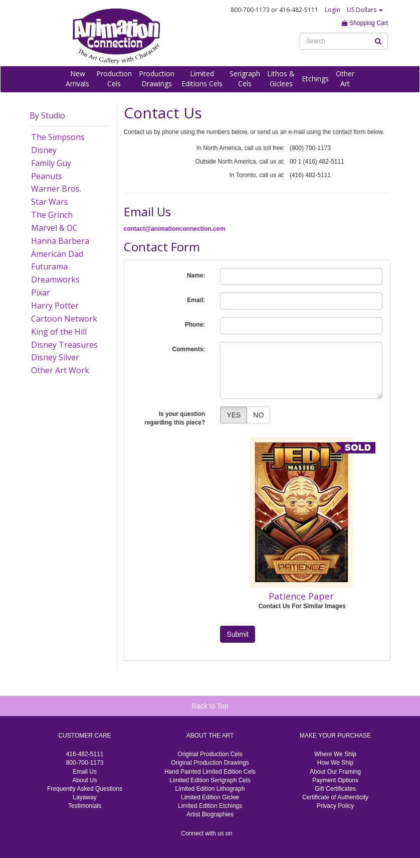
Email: (196, 300)
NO (258, 415)
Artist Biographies (210, 814)
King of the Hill (59, 331)
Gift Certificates (335, 788)
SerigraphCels (245, 78)
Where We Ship (335, 754)
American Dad (57, 253)
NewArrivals (77, 78)
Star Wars (49, 201)
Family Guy (51, 163)
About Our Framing (335, 771)
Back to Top (210, 706)
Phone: (195, 324)
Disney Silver (55, 357)
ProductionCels (114, 78)
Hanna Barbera (60, 240)
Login (332, 10)
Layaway (84, 797)
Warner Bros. (56, 188)
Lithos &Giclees (281, 78)
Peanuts (46, 176)
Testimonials (84, 805)
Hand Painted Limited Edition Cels (210, 771)
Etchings (315, 78)
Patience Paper (301, 596)
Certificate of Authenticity (335, 797)
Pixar (40, 292)
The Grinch (52, 214)
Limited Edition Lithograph (210, 788)
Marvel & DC (54, 227)
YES (234, 415)
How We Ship (335, 762)
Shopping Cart (365, 23)
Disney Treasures (64, 344)
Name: (196, 275)
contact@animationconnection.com (175, 228)
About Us (84, 780)
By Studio (47, 115)
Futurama (49, 266)
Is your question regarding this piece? (174, 418)
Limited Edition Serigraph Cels (209, 780)
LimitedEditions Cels (202, 78)
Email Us (85, 771)
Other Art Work (60, 370)
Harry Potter (55, 305)
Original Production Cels (209, 754)
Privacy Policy (335, 805)
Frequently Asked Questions (84, 788)
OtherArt (345, 78)
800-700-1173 (85, 762)
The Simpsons (58, 136)
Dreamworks (55, 279)
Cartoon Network (64, 318)
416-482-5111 (85, 754)
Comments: (188, 349)
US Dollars (365, 10)
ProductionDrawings (156, 78)
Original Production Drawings (210, 762)
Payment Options (335, 780)
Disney (44, 150)
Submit (238, 634)
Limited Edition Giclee (210, 797)
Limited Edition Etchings (210, 805)
